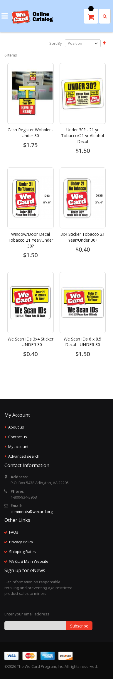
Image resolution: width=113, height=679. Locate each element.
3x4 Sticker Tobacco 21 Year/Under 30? (82, 237)
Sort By (55, 43)
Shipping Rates (22, 551)
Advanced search (23, 456)
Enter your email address (26, 614)
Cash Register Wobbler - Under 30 (30, 132)
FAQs (13, 532)
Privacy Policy (21, 541)
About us (16, 427)
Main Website (28, 561)
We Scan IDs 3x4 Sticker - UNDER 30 (30, 342)
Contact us (17, 436)
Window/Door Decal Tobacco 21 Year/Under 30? (30, 239)
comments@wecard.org (32, 511)
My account (18, 446)
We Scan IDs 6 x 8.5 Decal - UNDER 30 (82, 342)
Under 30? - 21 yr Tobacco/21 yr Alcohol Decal (82, 135)
